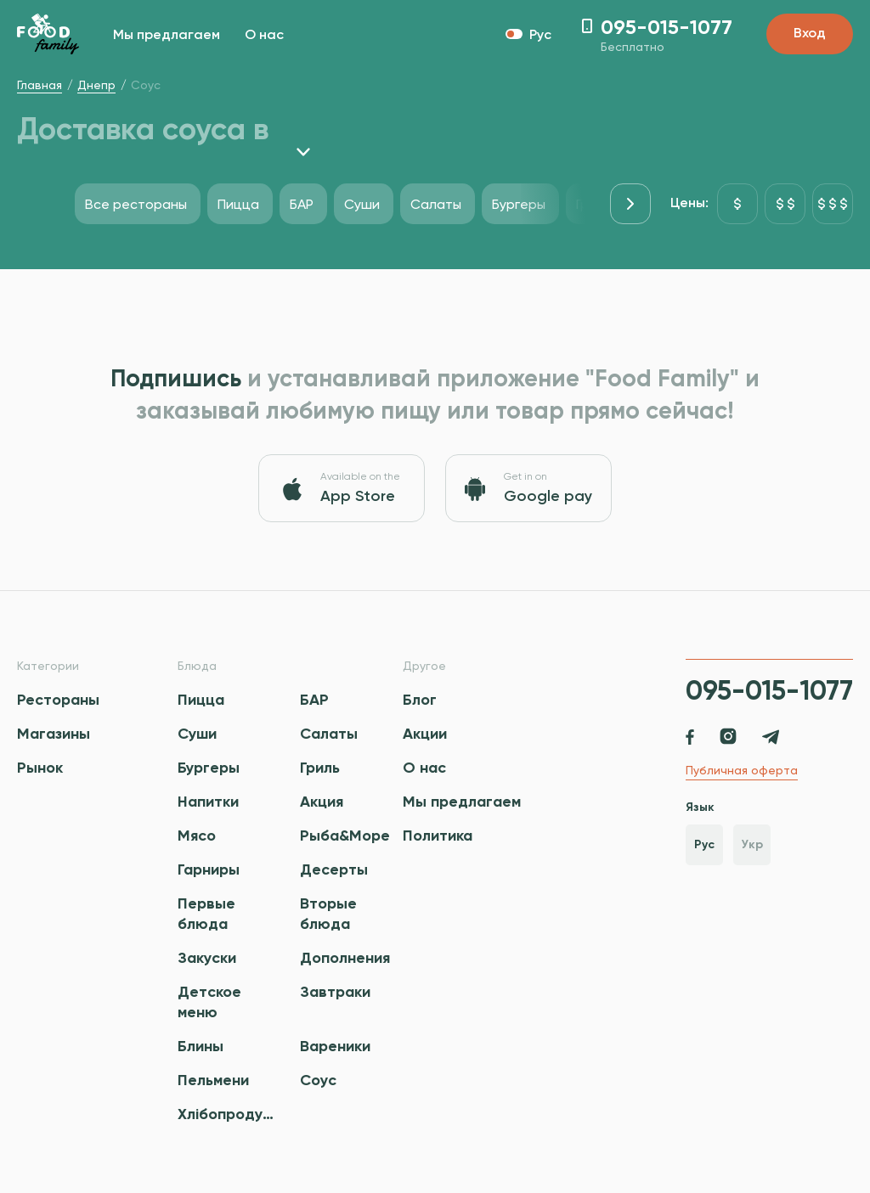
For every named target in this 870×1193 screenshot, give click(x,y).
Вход (810, 34)
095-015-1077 (769, 690)
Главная (39, 85)
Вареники (335, 1046)
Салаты (329, 733)
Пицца (201, 699)
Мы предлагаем (166, 35)
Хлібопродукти (228, 1114)
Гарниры (209, 869)
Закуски (207, 957)
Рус (704, 844)
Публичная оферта (742, 770)
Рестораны (58, 699)
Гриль (320, 767)
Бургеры (209, 767)
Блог (420, 699)
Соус (318, 1080)
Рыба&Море (345, 835)
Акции (425, 733)
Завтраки (335, 991)
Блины (200, 1046)
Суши (197, 733)
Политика (437, 835)
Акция (321, 801)
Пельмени (213, 1080)
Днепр (96, 85)
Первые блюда (206, 913)
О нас (264, 35)
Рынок (40, 767)
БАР (314, 699)
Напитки (208, 801)
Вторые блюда (328, 913)
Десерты (334, 869)
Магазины (53, 733)
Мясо (197, 835)
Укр (752, 844)
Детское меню (209, 1001)
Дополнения (345, 957)
